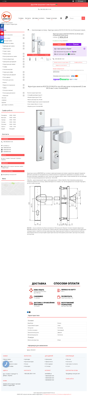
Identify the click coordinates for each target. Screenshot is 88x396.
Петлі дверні (6, 77)
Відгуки (4, 102)
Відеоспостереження (9, 85)
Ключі (5, 82)
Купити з (74, 44)
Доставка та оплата (38, 18)
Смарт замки (6, 51)
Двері (5, 87)
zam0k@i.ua (6, 145)
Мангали (5, 95)
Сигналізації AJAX (8, 69)
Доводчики (49, 359)
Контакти (28, 18)
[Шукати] (83, 18)
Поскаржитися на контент (49, 394)
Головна (20, 18)
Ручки (26, 364)
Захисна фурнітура (8, 59)
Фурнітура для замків (9, 64)
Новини (4, 100)
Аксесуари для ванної (9, 93)
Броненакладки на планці (39, 30)
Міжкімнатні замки (8, 43)
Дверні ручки (7, 48)
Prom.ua (53, 392)
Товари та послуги (51, 18)
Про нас (4, 98)
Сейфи (5, 67)
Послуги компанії (8, 90)
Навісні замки (7, 54)
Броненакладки (29, 361)
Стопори (48, 366)
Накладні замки (7, 40)
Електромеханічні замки (10, 56)
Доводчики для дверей (9, 61)
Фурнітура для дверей (9, 74)
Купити (59, 44)
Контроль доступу (8, 80)
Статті (68, 366)
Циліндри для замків (9, 46)
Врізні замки (6, 38)
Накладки (27, 366)
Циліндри (27, 359)
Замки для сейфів (8, 72)
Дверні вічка (49, 361)
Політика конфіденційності (64, 394)
